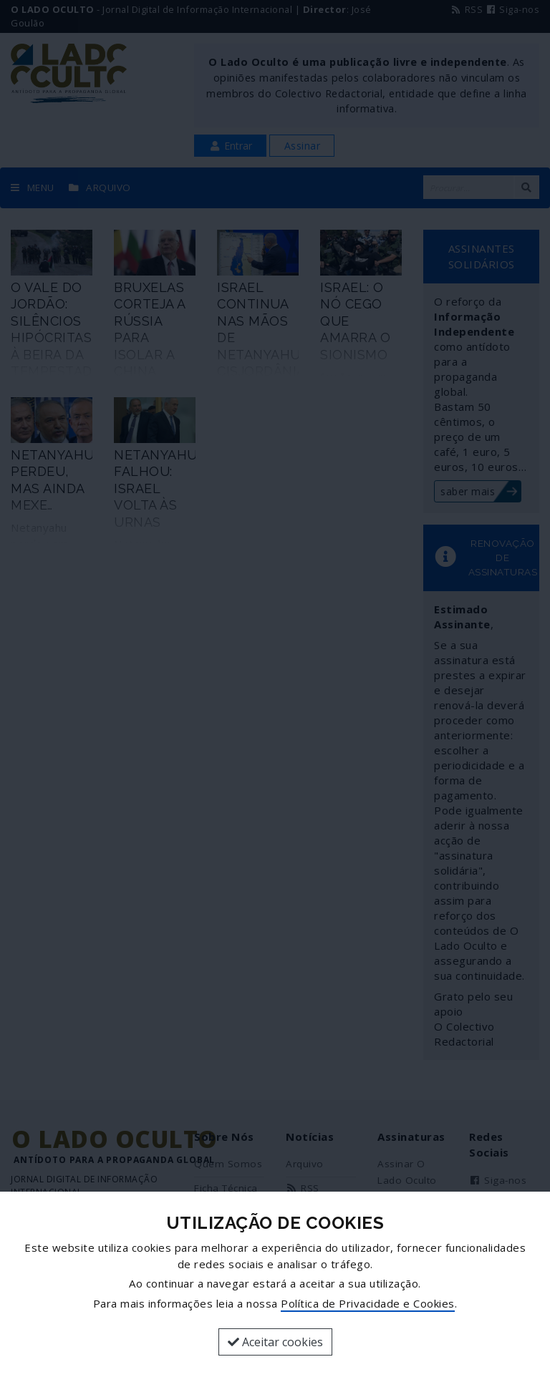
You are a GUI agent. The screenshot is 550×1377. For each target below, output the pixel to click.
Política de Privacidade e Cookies (368, 1303)
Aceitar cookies (275, 1342)
